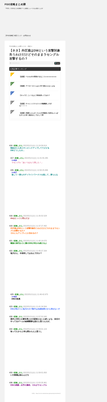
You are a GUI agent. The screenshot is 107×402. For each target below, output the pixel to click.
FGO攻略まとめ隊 (15, 4)
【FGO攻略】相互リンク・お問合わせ (18, 35)
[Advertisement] (35, 197)
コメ (57, 63)
